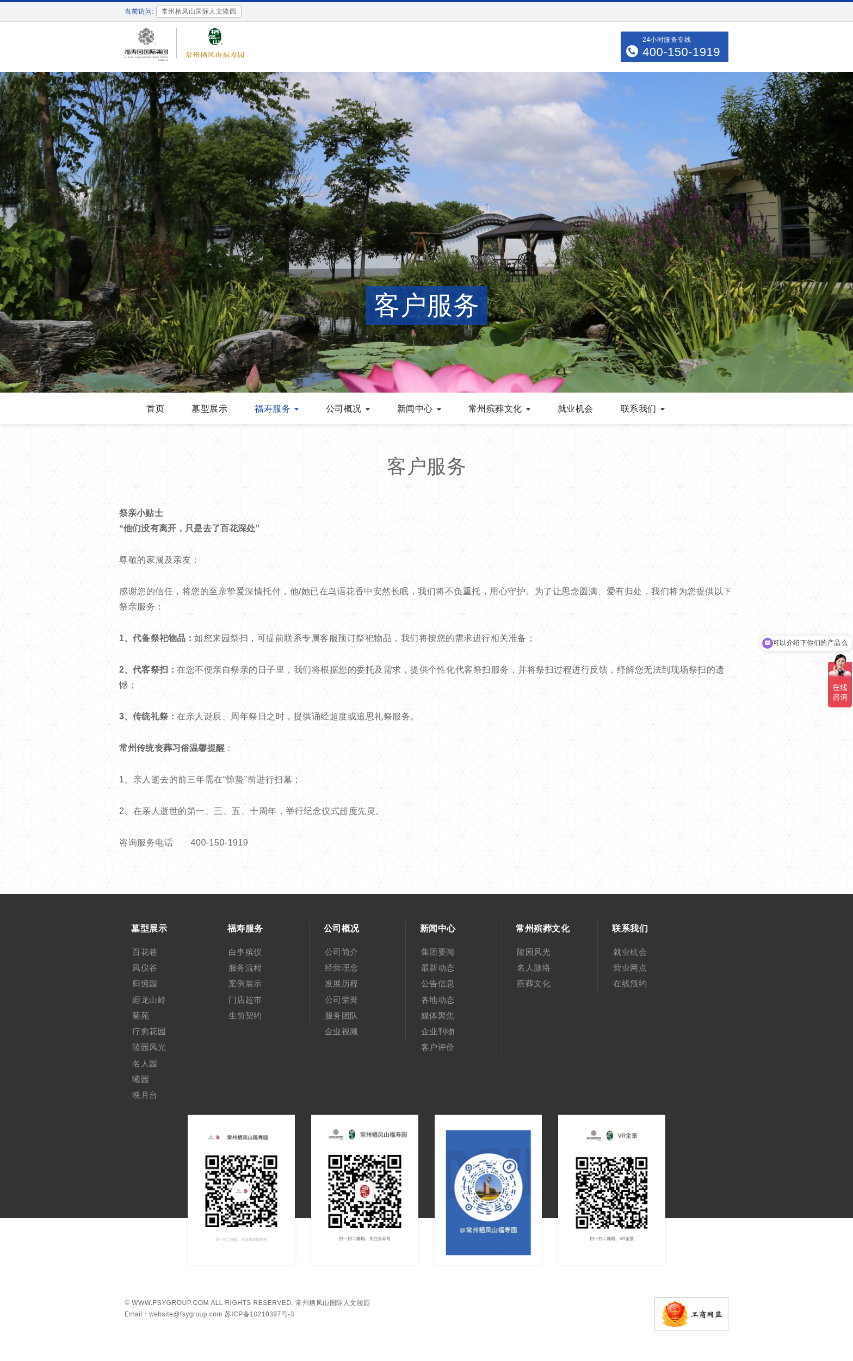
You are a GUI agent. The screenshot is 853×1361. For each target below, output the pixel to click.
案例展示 (245, 983)
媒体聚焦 (438, 1015)
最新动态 (438, 967)
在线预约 (630, 983)
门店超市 (245, 999)
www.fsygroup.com (170, 1303)
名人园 (145, 1063)
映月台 (145, 1094)
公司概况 (348, 408)
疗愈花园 (149, 1031)
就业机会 (576, 408)
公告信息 (438, 983)
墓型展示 (209, 408)
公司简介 (341, 951)
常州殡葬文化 (499, 408)
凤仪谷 (145, 967)
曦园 (140, 1079)
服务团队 (341, 1015)
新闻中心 (419, 408)
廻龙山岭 (149, 999)
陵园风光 (149, 1047)
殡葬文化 (534, 983)
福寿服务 (277, 408)
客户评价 (438, 1047)
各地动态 (438, 999)
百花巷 (145, 951)
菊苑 (140, 1015)
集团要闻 (438, 951)
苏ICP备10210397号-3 (259, 1314)
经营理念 (341, 967)
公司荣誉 (341, 999)
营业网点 (630, 967)
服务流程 (245, 967)
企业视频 (341, 1031)
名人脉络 (534, 967)
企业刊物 (438, 1031)
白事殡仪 (245, 951)
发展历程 (341, 983)
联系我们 (643, 408)
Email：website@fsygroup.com (173, 1314)
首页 (155, 408)
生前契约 (245, 1015)
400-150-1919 (681, 52)
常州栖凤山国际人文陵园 (332, 1303)
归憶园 (145, 983)
